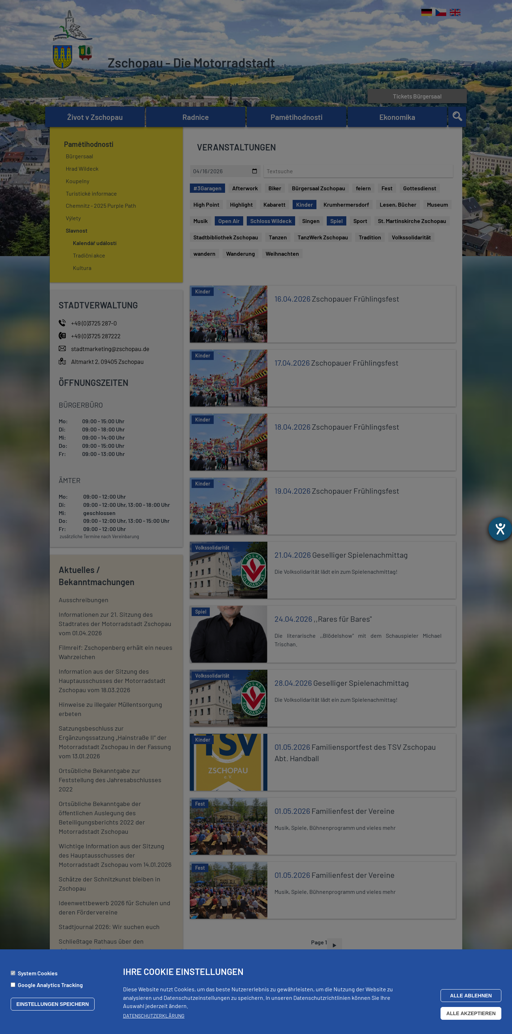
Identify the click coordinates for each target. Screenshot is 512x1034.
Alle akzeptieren (471, 1013)
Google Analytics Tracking (50, 984)
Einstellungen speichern (52, 1004)
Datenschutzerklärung (154, 1016)
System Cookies (38, 973)
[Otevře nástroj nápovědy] (500, 529)
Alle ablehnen (471, 995)
